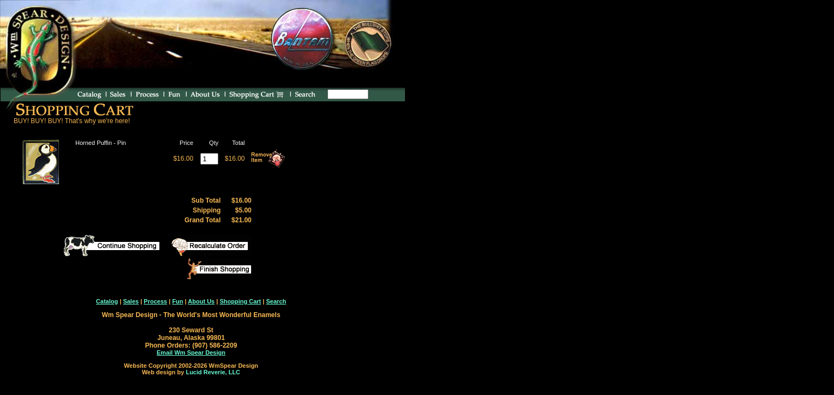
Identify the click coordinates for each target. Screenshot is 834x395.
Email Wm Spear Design (191, 352)
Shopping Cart (240, 301)
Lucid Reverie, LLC (213, 372)
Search (276, 301)
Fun (177, 301)
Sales (131, 301)
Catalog (107, 301)
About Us (201, 301)
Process (155, 301)
